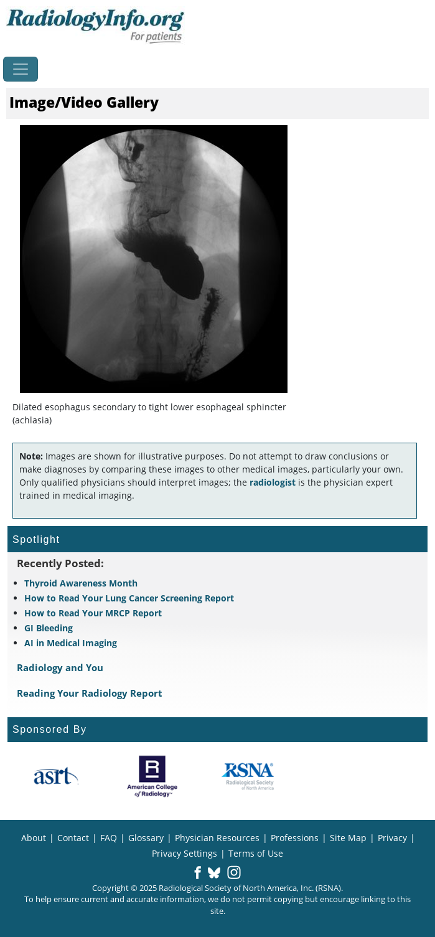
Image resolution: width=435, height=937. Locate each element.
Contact (73, 838)
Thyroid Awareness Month (81, 583)
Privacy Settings (184, 853)
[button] (197, 873)
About (33, 838)
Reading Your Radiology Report (89, 693)
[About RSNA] (249, 776)
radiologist (273, 482)
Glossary (146, 838)
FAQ (108, 838)
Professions (295, 838)
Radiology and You (60, 667)
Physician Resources (217, 838)
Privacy (392, 838)
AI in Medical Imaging (70, 643)
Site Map (348, 838)
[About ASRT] (56, 776)
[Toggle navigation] (20, 69)
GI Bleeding (48, 628)
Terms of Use (255, 853)
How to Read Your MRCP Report (93, 613)
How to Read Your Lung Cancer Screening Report (129, 598)
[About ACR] (152, 776)
